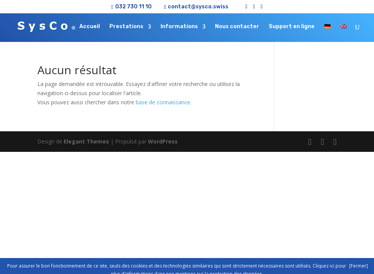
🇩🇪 (327, 27)
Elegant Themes (86, 141)
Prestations (126, 27)
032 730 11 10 (133, 6)
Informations (179, 27)
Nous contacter (237, 27)
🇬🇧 (343, 27)
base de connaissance (163, 102)
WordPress (163, 141)
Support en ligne (292, 27)
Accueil (89, 27)
